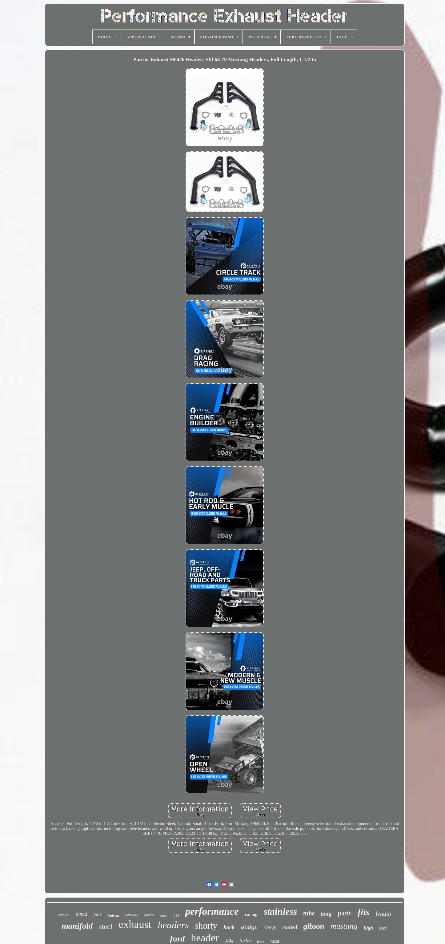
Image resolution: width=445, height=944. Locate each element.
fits (363, 912)
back (229, 927)
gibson (313, 926)
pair (98, 914)
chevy (270, 927)
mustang (344, 926)
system (149, 915)
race (275, 941)
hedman (113, 915)
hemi (383, 928)
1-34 (229, 940)
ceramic (131, 914)
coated (290, 927)
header (205, 937)
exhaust (134, 924)
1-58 (176, 915)
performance (212, 911)
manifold (77, 925)
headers (173, 924)
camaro (64, 915)
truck (163, 915)
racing (251, 914)
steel (105, 926)
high (368, 927)
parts (344, 913)
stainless (280, 911)
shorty (206, 925)
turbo (245, 940)
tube (309, 913)
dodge (249, 926)
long (326, 913)
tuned (81, 914)
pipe (260, 941)
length (383, 913)
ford (177, 938)
